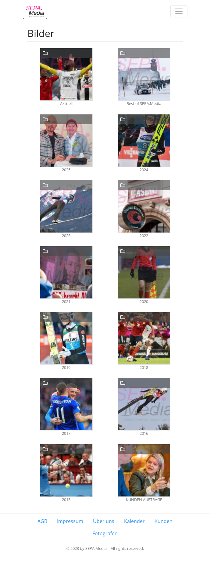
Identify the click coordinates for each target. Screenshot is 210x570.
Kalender (134, 521)
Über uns (103, 521)
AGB (42, 521)
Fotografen (105, 533)
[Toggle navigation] (178, 11)
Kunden (164, 521)
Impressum (70, 521)
